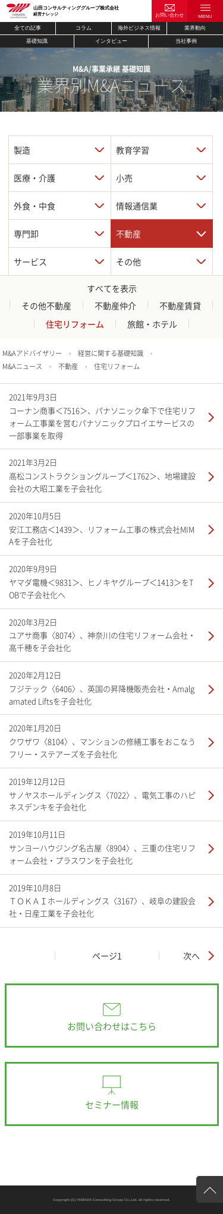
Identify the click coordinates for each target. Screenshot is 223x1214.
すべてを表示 (112, 288)
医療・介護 (34, 178)
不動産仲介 (115, 305)
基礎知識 (37, 41)
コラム (84, 28)
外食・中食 (34, 206)
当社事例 (186, 41)
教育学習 (132, 150)
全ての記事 (27, 28)
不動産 (128, 233)
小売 (124, 178)
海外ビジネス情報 (139, 28)
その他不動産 (46, 305)
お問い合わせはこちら (111, 1026)
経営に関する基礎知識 (110, 353)
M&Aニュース (22, 366)
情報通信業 (137, 206)
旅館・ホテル (152, 324)
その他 (128, 261)
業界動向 (195, 28)
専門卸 (26, 233)
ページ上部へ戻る (209, 1193)
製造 (22, 150)
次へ (191, 955)
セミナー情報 (112, 1104)
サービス (30, 261)
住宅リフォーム (75, 324)
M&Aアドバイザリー (32, 353)
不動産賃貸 (180, 305)
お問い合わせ (169, 15)
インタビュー (111, 41)
